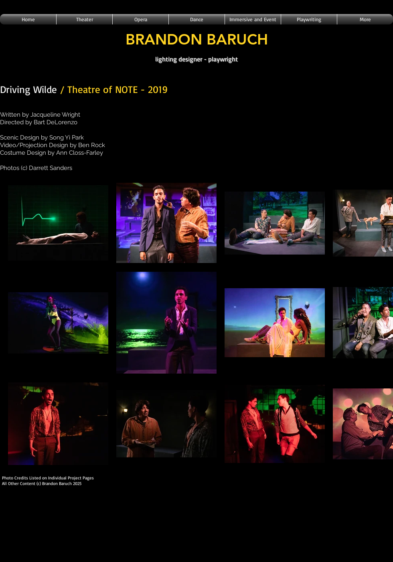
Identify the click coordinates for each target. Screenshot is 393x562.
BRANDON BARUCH (197, 39)
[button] (84, 19)
